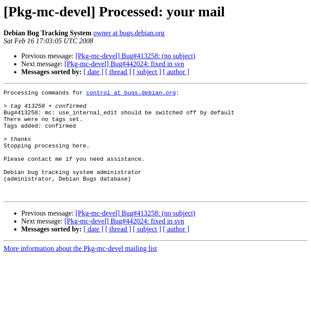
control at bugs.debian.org (131, 94)
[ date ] (93, 72)
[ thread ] (118, 72)
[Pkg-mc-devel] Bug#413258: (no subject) (136, 56)
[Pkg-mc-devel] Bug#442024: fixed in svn (124, 64)
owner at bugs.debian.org (128, 33)
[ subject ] (147, 72)
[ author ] (176, 72)
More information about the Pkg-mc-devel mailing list (80, 269)
